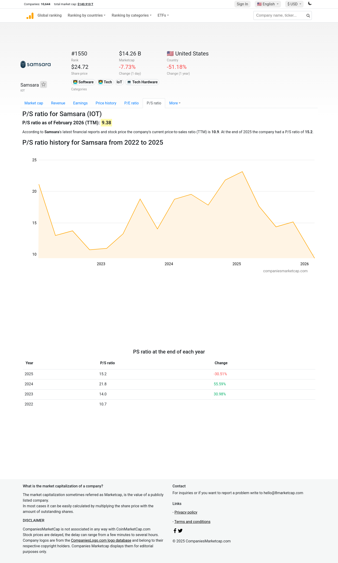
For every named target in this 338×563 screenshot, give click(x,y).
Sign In (242, 4)
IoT (119, 82)
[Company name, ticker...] (282, 15)
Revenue (58, 103)
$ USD (292, 4)
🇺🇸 (266, 4)
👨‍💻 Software (83, 82)
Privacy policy (185, 512)
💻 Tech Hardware (142, 82)
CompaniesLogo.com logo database (101, 540)
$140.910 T (85, 4)
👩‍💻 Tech (105, 82)
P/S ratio (154, 103)
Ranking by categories (130, 15)
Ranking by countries (85, 15)
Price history (106, 103)
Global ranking (50, 15)
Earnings (80, 103)
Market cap (34, 103)
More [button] (173, 103)
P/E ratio (131, 103)
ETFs (162, 15)
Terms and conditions (192, 521)
